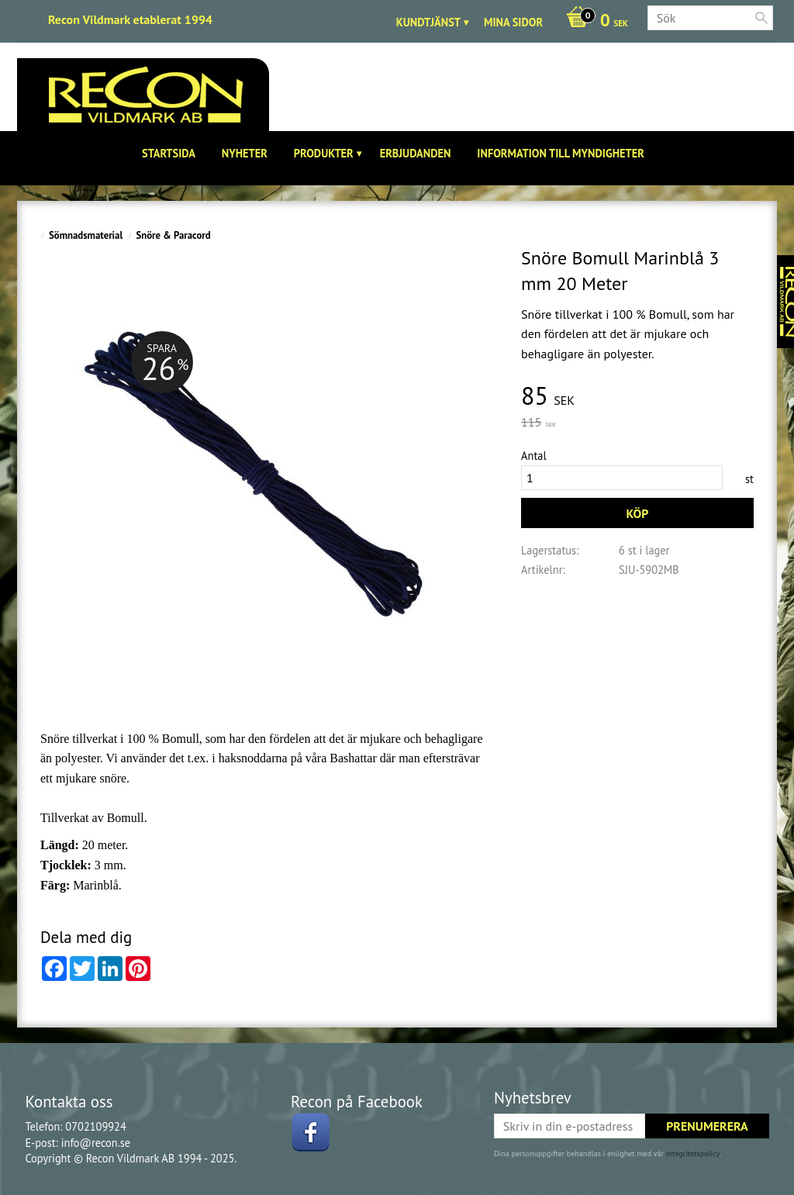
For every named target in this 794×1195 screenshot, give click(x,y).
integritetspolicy (693, 1153)
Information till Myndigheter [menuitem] (560, 153)
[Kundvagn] (593, 21)
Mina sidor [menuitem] (513, 22)
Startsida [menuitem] (168, 153)
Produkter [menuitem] (324, 153)
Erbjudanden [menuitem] (415, 153)
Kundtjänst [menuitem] (428, 22)
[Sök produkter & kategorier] (710, 17)
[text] (637, 396)
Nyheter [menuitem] (245, 153)
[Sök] (761, 17)
